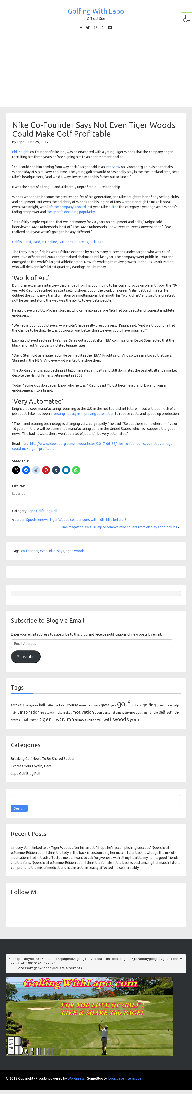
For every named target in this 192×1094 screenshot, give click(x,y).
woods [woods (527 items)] (121, 719)
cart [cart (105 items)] (57, 705)
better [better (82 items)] (50, 705)
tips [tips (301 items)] (55, 719)
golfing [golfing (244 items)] (149, 704)
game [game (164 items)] (105, 705)
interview (113, 167)
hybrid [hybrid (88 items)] (15, 712)
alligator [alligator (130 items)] (32, 705)
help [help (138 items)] (176, 705)
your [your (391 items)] (135, 719)
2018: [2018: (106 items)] (22, 705)
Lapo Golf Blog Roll (43, 511)
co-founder (29, 551)
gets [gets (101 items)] (113, 705)
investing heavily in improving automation (82, 414)
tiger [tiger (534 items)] (45, 719)
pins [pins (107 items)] (119, 712)
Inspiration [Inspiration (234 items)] (30, 712)
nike (52, 551)
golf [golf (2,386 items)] (123, 704)
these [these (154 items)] (34, 720)
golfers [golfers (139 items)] (136, 705)
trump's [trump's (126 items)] (80, 720)
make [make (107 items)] (59, 712)
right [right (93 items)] (155, 712)
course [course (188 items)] (72, 705)
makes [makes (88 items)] (68, 712)
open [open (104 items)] (98, 712)
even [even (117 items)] (82, 705)
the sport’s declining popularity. (71, 212)
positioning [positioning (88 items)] (143, 712)
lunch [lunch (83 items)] (50, 712)
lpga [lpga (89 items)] (43, 712)
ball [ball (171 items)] (42, 705)
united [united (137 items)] (91, 720)
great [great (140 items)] (161, 705)
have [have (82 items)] (169, 705)
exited (113, 207)
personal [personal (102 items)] (109, 712)
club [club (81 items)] (63, 705)
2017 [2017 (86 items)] (14, 705)
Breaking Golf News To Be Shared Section (43, 759)
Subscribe (25, 656)
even (44, 551)
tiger (69, 551)
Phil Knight (20, 152)
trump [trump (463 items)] (67, 719)
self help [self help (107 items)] (173, 712)
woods (79, 551)
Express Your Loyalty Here (31, 766)
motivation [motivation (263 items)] (83, 712)
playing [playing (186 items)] (128, 712)
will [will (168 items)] (100, 720)
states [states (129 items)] (15, 720)
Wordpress (76, 1078)
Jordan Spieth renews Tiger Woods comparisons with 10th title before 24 (71, 520)
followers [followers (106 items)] (93, 705)
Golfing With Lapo (96, 11)
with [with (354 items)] (108, 719)
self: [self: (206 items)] (162, 712)
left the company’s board (67, 207)
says (60, 551)
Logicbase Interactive (125, 1078)
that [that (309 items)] (25, 719)
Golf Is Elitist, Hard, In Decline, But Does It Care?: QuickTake (58, 242)
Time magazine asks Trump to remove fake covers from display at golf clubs (118, 527)
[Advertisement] (96, 72)
